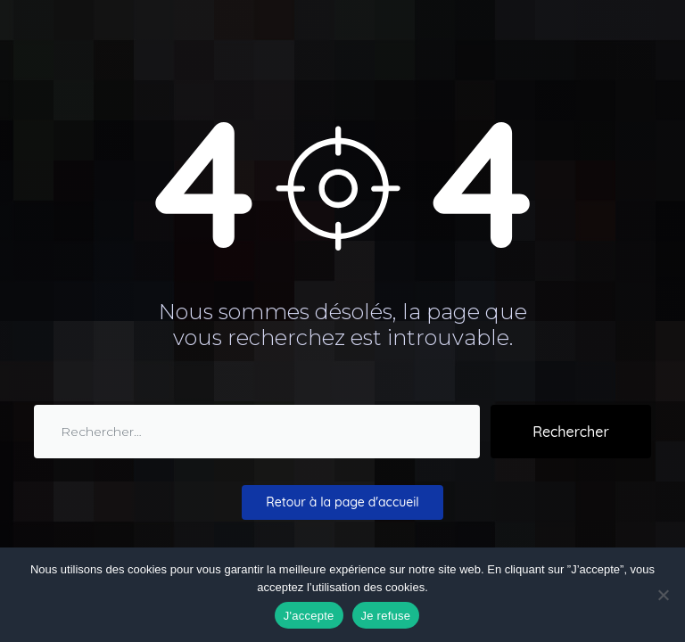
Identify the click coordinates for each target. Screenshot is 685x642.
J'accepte (309, 615)
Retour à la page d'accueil (342, 502)
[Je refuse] (663, 595)
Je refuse (386, 615)
